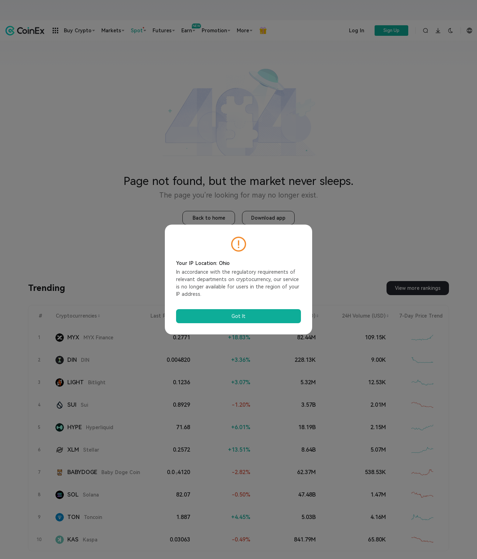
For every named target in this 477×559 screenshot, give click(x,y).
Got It (238, 316)
